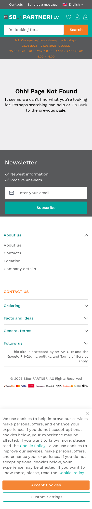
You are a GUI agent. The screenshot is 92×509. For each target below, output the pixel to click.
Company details (20, 268)
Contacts (16, 4)
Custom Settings (46, 496)
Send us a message (43, 4)
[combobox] (34, 30)
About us (12, 245)
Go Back (79, 104)
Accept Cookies (46, 485)
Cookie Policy (33, 445)
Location (12, 261)
